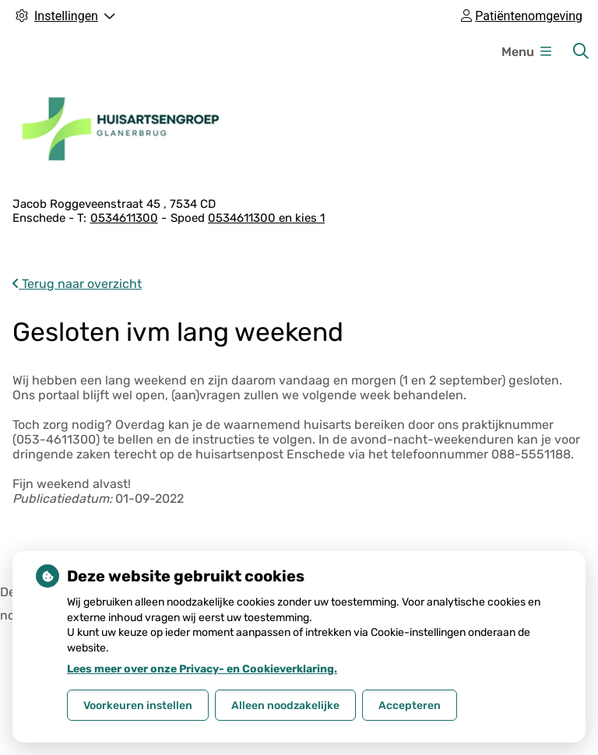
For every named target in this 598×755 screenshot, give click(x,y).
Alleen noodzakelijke (285, 705)
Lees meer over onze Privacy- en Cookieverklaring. (202, 669)
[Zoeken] (581, 51)
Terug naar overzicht (77, 283)
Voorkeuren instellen (137, 705)
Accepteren (409, 705)
